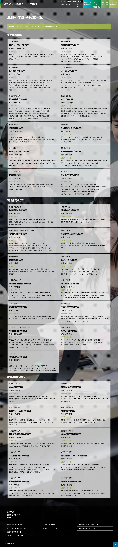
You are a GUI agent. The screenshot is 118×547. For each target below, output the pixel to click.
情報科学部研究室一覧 (87, 4)
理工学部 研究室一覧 (14, 532)
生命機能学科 (15, 26)
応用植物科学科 (50, 26)
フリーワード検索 (49, 524)
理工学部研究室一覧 (105, 4)
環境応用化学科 (32, 26)
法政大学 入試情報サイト (88, 524)
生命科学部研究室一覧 (113, 4)
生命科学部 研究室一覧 (15, 535)
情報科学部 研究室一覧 (15, 524)
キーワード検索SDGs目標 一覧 (66, 4)
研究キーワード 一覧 (77, 4)
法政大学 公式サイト (87, 528)
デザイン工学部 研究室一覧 (16, 528)
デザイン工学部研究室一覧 (96, 4)
